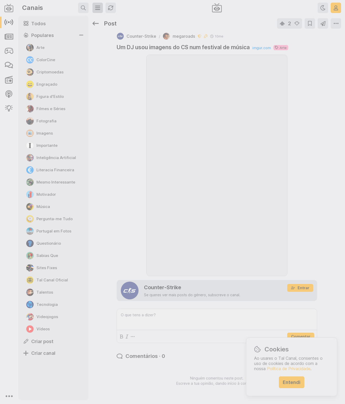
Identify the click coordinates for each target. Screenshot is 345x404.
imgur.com (261, 48)
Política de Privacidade (288, 368)
